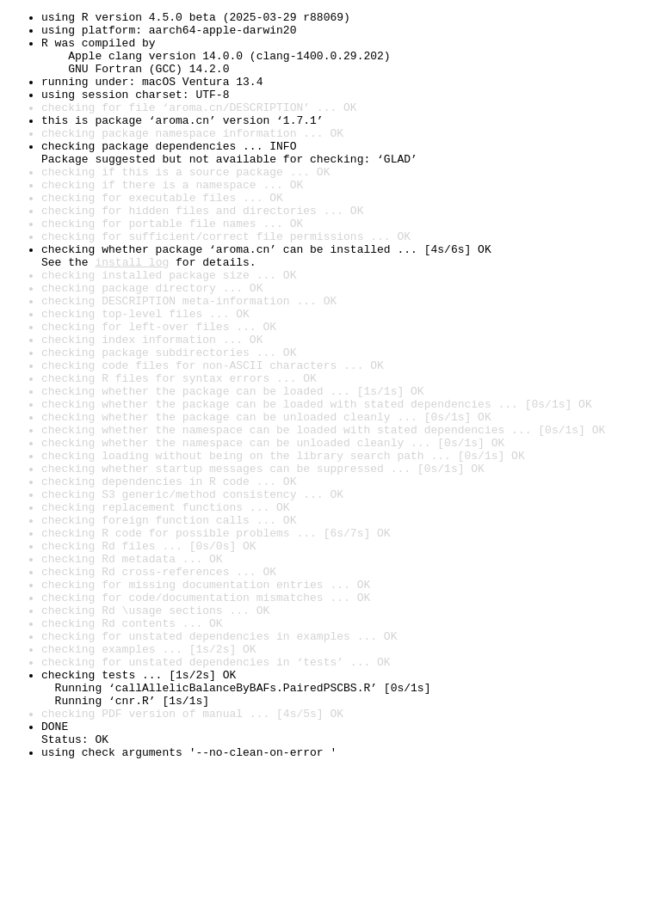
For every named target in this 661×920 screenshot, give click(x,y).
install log (132, 313)
